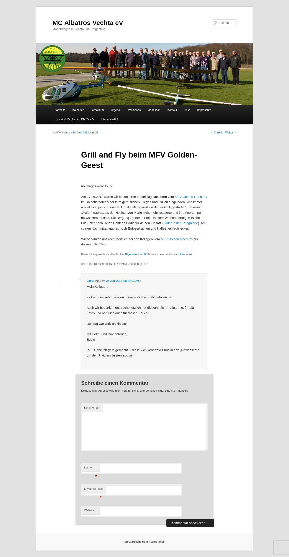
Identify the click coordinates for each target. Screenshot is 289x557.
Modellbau (154, 110)
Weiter (230, 132)
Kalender (78, 110)
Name (90, 469)
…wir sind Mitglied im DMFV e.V (74, 119)
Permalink (186, 254)
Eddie (90, 281)
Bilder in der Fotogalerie (180, 223)
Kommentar (92, 407)
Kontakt (172, 110)
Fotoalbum (97, 110)
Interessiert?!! (109, 119)
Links (187, 110)
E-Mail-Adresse (93, 490)
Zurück (217, 132)
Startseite (60, 110)
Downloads (134, 110)
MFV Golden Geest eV (191, 197)
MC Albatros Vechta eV (88, 22)
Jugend (115, 110)
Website (89, 510)
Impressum (204, 110)
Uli (144, 254)
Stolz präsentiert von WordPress (144, 541)
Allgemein (130, 254)
